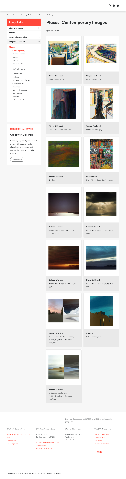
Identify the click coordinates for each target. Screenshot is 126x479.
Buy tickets (98, 441)
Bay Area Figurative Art (21, 80)
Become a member (101, 444)
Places (12, 47)
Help (8, 437)
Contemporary (18, 51)
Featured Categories (24, 37)
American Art (17, 74)
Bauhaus (15, 77)
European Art (17, 93)
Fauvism (15, 97)
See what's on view (101, 434)
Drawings (16, 87)
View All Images (24, 28)
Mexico (15, 60)
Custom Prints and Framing (17, 15)
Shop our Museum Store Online (47, 442)
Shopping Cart (12, 444)
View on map (41, 445)
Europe (15, 57)
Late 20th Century (19, 100)
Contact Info (11, 441)
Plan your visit (99, 437)
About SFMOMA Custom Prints (18, 434)
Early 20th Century (19, 90)
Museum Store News (44, 449)
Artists (24, 33)
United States (17, 64)
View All (21, 42)
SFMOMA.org (103, 429)
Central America (18, 54)
